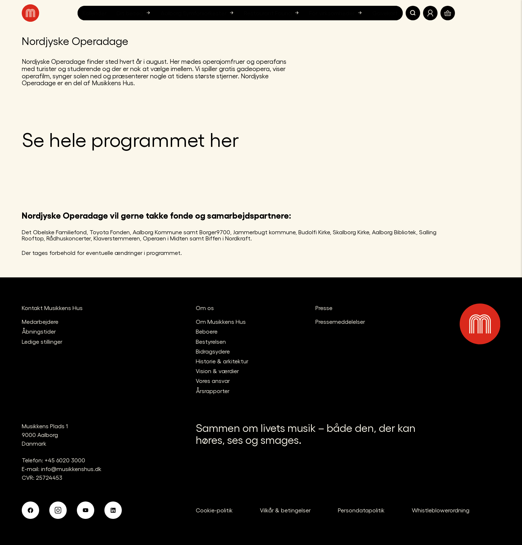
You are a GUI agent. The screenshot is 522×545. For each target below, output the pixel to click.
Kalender (95, 12)
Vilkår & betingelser (285, 510)
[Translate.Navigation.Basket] (447, 13)
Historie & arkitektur (222, 361)
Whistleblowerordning (440, 510)
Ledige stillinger (42, 341)
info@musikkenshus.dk (71, 468)
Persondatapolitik (361, 510)
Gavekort (385, 12)
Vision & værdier (217, 370)
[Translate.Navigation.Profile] (430, 13)
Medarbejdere (40, 321)
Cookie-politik (214, 510)
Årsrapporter (212, 390)
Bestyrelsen (211, 341)
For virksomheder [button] (336, 12)
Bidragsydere (213, 351)
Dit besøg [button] (134, 12)
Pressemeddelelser (340, 321)
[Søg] (413, 13)
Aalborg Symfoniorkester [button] (198, 12)
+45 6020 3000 (65, 460)
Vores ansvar (213, 380)
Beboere (207, 331)
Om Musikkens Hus (221, 321)
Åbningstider (39, 331)
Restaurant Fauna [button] (272, 12)
